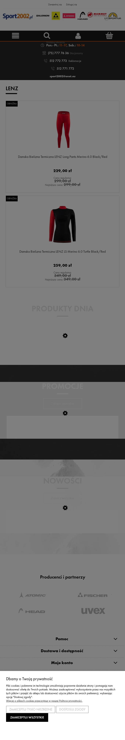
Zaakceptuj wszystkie (27, 717)
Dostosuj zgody (72, 709)
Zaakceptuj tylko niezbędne (30, 709)
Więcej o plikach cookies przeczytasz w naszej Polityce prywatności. (44, 701)
